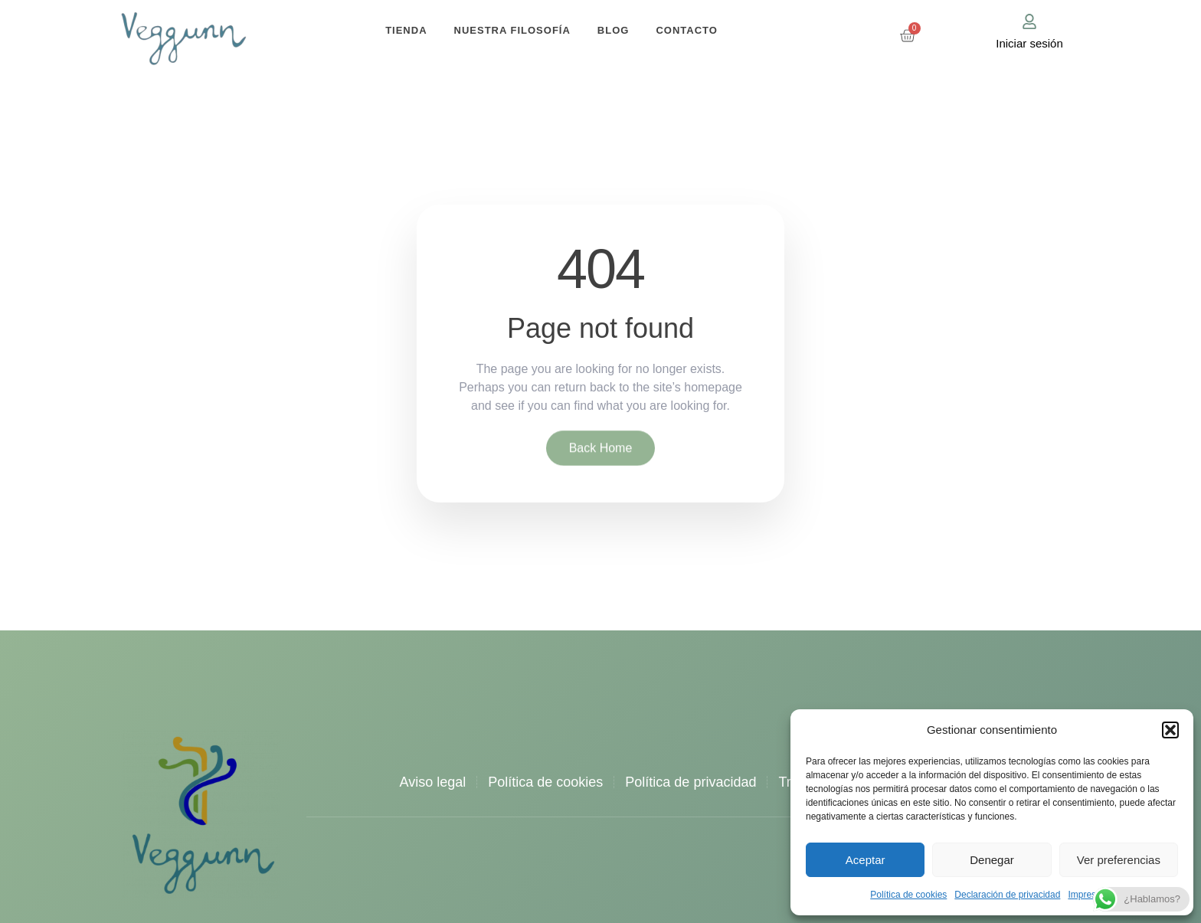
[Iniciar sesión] (1029, 21)
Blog (613, 30)
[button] (1170, 730)
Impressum (1090, 894)
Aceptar (865, 859)
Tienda (406, 30)
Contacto (686, 30)
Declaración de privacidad (1007, 894)
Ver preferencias (1118, 859)
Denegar (992, 859)
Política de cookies (908, 894)
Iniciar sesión (1029, 43)
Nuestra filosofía (512, 30)
